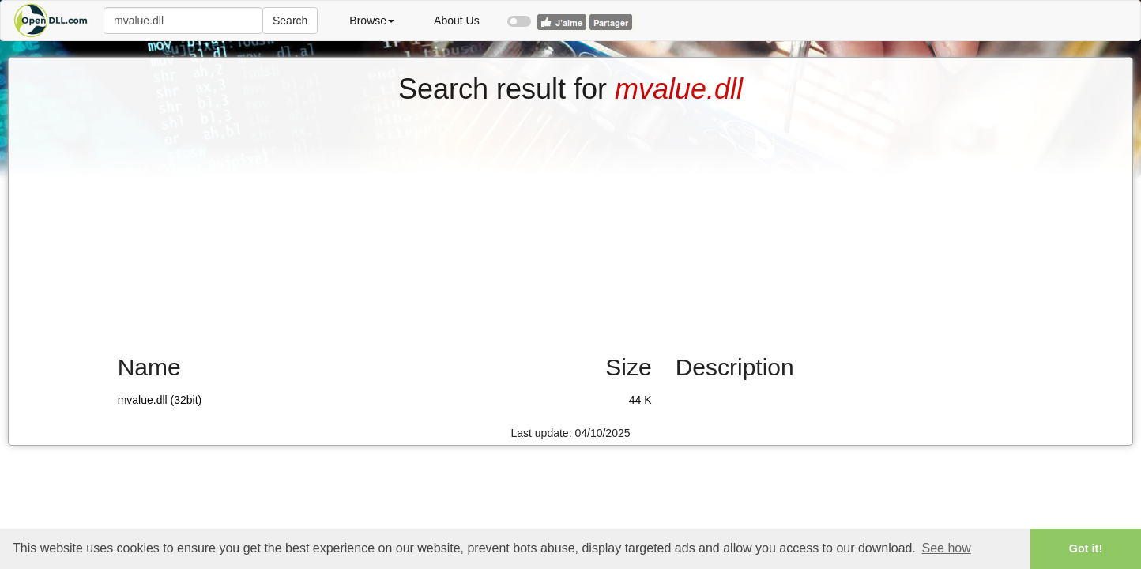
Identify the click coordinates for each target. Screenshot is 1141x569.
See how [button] (946, 548)
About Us (457, 20)
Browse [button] (371, 20)
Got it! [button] (1085, 548)
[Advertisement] (570, 223)
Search (290, 20)
